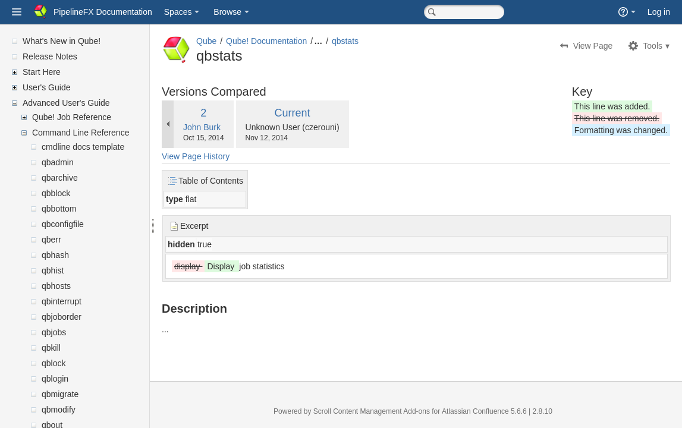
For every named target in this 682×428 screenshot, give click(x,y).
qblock (53, 363)
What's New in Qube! (61, 41)
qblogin (55, 378)
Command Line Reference (80, 132)
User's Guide (46, 87)
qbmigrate (60, 394)
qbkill (51, 348)
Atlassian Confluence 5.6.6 (499, 411)
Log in (659, 12)
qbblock (56, 193)
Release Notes (50, 56)
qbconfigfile (63, 224)
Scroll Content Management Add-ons (386, 411)
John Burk (230, 127)
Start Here (42, 72)
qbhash (55, 255)
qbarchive (60, 177)
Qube (235, 41)
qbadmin (58, 162)
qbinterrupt (61, 301)
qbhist (53, 270)
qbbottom (59, 208)
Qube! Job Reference (71, 117)
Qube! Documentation (294, 41)
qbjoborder (61, 317)
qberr (51, 239)
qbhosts (56, 286)
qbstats (373, 41)
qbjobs (54, 332)
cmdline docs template (83, 147)
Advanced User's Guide (66, 103)
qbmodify (59, 409)
